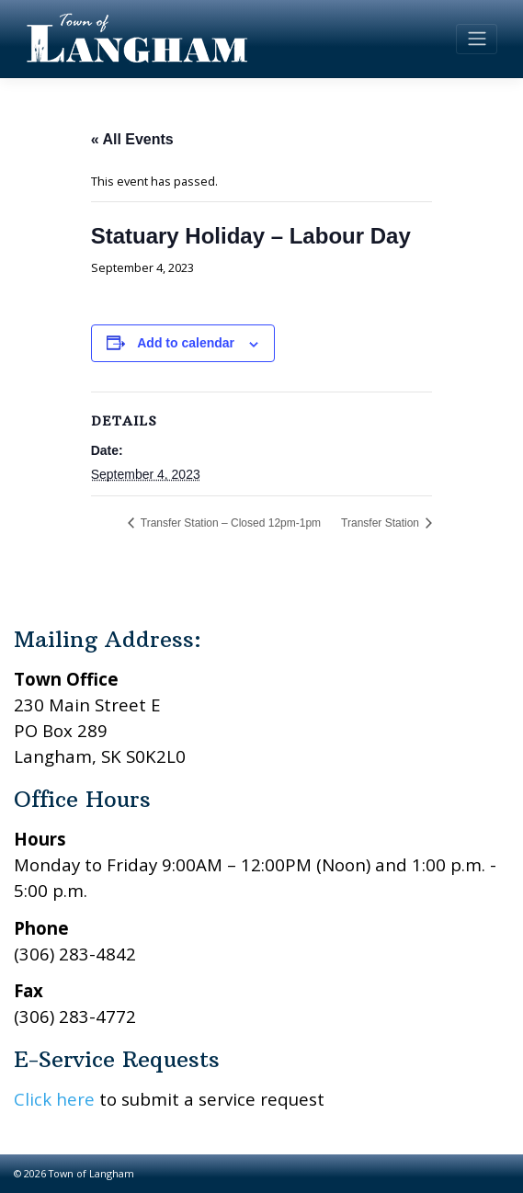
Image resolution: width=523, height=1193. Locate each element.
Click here (54, 1098)
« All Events (132, 139)
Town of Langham (91, 1173)
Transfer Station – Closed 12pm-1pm (229, 523)
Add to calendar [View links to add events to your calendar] (185, 342)
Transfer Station (381, 523)
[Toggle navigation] (476, 38)
